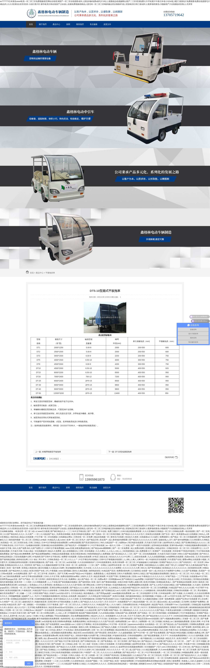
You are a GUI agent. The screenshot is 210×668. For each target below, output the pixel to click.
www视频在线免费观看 (122, 593)
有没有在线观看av (100, 624)
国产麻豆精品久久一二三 (61, 531)
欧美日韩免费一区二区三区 (124, 562)
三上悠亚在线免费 (139, 557)
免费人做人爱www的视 (48, 638)
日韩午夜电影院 (126, 619)
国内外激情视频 (7, 582)
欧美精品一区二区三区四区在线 (14, 542)
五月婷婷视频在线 (87, 599)
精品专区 (77, 633)
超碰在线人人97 (166, 540)
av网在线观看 (75, 542)
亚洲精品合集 (125, 576)
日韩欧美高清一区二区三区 (178, 548)
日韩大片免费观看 (124, 573)
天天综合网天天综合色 (127, 627)
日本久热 (187, 647)
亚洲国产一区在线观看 (162, 551)
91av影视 (158, 641)
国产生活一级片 (169, 534)
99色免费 (202, 616)
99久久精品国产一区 (109, 542)
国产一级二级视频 (25, 604)
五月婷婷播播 (78, 610)
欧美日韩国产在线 (37, 571)
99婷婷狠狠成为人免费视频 (98, 554)
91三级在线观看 (99, 650)
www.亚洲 (69, 548)
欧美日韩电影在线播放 (81, 534)
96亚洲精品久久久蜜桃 (154, 565)
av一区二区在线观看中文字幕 (145, 593)
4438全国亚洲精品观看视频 (186, 616)
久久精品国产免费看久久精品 (73, 664)
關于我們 (42, 24)
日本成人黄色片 (56, 630)
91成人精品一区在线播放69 (35, 551)
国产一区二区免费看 (121, 548)
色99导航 (196, 627)
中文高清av (69, 630)
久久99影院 (189, 593)
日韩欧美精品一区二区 (57, 559)
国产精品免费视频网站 (41, 554)
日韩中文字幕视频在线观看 (110, 559)
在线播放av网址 (66, 537)
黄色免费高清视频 (165, 590)
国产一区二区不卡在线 (97, 531)
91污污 (144, 607)
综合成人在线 (173, 579)
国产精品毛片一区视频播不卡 (77, 545)
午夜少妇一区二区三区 (130, 607)
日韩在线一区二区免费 (83, 537)
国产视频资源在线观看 (145, 658)
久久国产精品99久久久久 (14, 534)
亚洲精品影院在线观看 (18, 562)
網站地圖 (41, 511)
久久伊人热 (122, 616)
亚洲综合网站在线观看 (59, 588)
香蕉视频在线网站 (78, 590)
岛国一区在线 (92, 644)
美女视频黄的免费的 (74, 568)
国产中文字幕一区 (141, 633)
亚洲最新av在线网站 (188, 630)
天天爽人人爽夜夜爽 (54, 627)
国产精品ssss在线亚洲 (199, 658)
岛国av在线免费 (85, 557)
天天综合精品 (186, 579)
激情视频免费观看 (182, 621)
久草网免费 (187, 610)
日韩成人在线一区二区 (75, 644)
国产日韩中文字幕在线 (50, 557)
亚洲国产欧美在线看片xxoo (107, 599)
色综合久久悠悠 (132, 537)
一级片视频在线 (145, 638)
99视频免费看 (188, 652)
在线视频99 (111, 616)
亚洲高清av (113, 619)
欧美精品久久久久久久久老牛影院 (68, 585)
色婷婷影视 (66, 619)
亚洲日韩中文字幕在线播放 (59, 602)
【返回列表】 (169, 457)
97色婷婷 (36, 557)
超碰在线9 (184, 658)
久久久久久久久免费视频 (111, 652)
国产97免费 (103, 610)
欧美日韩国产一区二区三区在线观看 (192, 638)
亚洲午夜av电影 (176, 545)
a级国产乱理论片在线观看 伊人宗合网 (192, 599)
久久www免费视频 (167, 650)
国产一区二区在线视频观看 (145, 554)
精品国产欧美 (158, 604)
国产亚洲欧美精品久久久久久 (194, 542)
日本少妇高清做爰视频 (60, 652)
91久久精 (164, 630)
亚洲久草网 (196, 621)
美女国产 (104, 540)
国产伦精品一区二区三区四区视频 (106, 534)
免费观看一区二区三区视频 (150, 621)
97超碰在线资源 (120, 635)
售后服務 (93, 24)
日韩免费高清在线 (130, 604)
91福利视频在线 (119, 585)
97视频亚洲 (73, 613)
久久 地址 (33, 559)
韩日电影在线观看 (136, 542)
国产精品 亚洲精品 (48, 650)
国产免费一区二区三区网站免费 (41, 613)
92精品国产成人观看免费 (126, 613)
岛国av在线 (190, 557)
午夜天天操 (174, 630)
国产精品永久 (147, 641)
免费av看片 (103, 579)
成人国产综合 (135, 650)
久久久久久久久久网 (131, 568)
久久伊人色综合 (7, 607)
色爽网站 (73, 579)
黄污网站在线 (89, 585)
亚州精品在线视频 (201, 579)
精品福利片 (83, 596)
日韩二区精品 (35, 542)
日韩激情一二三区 (51, 661)
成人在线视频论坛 (70, 551)
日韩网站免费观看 (197, 624)
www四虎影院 (88, 633)
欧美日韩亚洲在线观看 (68, 638)
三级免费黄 (38, 661)
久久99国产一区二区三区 (10, 602)
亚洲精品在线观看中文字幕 (22, 599)
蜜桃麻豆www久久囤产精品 (150, 664)
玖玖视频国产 (150, 647)
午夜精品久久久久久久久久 (153, 576)
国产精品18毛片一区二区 (133, 652)
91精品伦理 (12, 604)
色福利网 (205, 604)
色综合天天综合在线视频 (98, 647)
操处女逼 (104, 557)
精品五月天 (171, 638)
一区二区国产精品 (106, 661)
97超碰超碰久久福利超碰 (147, 562)
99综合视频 (181, 633)
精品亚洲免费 (100, 576)
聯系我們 (80, 24)
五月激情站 (135, 571)
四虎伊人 (53, 573)
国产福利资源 (84, 582)
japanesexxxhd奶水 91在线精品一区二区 (145, 624)
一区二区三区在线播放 (171, 652)
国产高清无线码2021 (91, 542)
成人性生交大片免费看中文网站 (167, 571)
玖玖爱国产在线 (175, 559)
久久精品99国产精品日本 (129, 588)
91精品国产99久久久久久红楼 (181, 588)
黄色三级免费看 (174, 661)
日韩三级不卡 (153, 644)
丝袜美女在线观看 (153, 534)
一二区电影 (63, 655)
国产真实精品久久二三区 (122, 554)
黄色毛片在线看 (117, 537)
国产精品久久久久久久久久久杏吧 (143, 540)
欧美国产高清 (102, 588)
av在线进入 (23, 585)
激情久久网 (84, 627)
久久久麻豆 (116, 604)
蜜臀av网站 (187, 559)
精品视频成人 (89, 593)
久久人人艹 (73, 559)
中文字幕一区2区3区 (118, 624)
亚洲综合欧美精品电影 (117, 664)
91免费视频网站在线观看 (138, 585)
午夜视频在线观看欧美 (50, 596)
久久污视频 (203, 655)
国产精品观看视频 (152, 635)
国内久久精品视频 (80, 571)
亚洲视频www (115, 579)
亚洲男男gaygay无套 (9, 579)
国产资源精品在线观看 (182, 582)
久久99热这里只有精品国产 (100, 596)
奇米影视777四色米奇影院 (184, 551)
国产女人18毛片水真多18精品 (162, 585)
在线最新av (144, 537)
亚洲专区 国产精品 (33, 565)
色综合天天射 (44, 644)
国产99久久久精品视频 (192, 596)
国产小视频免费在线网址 (170, 619)
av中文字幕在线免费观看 (32, 576)
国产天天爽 (62, 573)
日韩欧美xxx (29, 610)
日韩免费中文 (196, 548)
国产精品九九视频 (109, 627)
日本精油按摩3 (165, 593)
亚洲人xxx (136, 576)
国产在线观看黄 (53, 624)
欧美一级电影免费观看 (124, 661)
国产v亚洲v (82, 658)
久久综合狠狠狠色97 (86, 562)
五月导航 (31, 607)
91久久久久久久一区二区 (117, 650)
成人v (34, 531)
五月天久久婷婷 (84, 650)
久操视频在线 (150, 590)
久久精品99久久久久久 (97, 664)
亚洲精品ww (95, 627)
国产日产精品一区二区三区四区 (32, 579)
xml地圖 (31, 511)
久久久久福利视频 (196, 635)
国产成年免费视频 (181, 540)
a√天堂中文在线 (175, 596)
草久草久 (43, 559)
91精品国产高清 (108, 571)
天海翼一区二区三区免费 (186, 650)
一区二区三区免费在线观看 (167, 658)
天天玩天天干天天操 (98, 619)
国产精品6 (171, 633)
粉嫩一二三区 (26, 593)
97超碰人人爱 (161, 596)
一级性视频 (133, 664)
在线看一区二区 (96, 655)
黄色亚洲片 (113, 633)
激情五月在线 (44, 652)
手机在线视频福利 (62, 616)
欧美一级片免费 (14, 568)
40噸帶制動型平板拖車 (51, 452)
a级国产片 (50, 658)
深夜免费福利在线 (82, 548)
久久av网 (79, 607)
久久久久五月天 (47, 641)
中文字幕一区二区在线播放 (46, 537)
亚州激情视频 (148, 596)
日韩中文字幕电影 (104, 585)
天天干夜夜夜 (53, 604)
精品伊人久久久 (98, 616)
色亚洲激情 (111, 573)
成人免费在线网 (137, 548)
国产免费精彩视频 (184, 585)
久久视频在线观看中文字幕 (53, 565)
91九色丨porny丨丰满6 (28, 616)
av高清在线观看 (127, 658)
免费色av (123, 542)
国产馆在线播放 (155, 568)
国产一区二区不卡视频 (197, 641)
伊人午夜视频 (52, 571)
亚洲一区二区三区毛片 (76, 540)
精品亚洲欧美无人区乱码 (126, 630)
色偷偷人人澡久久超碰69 (192, 661)
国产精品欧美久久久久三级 (95, 607)
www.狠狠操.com (68, 624)
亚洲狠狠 (83, 638)
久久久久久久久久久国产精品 (152, 610)
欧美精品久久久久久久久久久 (174, 568)
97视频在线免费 (93, 590)
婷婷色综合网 (22, 559)
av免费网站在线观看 (175, 557)
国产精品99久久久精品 (18, 571)
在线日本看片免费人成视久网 (130, 582)
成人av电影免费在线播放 (148, 630)
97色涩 (96, 557)
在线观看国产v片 (125, 602)
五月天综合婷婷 (202, 557)
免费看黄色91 (42, 607)
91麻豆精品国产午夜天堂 (131, 599)
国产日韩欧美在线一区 (90, 641)
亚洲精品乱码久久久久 (14, 565)
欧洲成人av (168, 621)
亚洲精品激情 (126, 655)
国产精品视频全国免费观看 (157, 573)
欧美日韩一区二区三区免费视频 (154, 588)
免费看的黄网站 (80, 621)
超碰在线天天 (28, 602)
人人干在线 (52, 582)
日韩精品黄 (196, 604)
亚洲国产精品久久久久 (169, 562)
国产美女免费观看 (158, 633)
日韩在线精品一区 (174, 647)
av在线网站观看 (21, 573)
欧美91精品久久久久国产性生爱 (100, 621)
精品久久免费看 (55, 551)
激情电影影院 (95, 571)
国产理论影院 (101, 633)
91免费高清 (82, 647)
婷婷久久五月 (87, 576)
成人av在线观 (174, 602)
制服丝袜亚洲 (41, 602)
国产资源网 (187, 627)
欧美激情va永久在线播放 (187, 534)
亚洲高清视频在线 (37, 562)
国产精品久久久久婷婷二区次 (82, 588)
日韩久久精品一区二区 (78, 655)
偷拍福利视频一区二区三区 (20, 540)
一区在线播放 (40, 604)
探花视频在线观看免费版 (62, 633)
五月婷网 (185, 602)
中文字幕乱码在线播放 (88, 559)
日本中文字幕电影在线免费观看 (55, 542)
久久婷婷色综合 (78, 661)
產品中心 (56, 24)
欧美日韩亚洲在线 (78, 554)
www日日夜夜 (43, 531)
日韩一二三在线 (123, 545)
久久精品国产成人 (48, 534)
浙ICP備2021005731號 (43, 501)
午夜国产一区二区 (92, 652)
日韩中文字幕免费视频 (55, 548)
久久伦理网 (65, 661)
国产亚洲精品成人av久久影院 (114, 590)
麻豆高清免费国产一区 (9, 593)
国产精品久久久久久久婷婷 (171, 644)
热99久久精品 (139, 573)
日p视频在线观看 (33, 545)
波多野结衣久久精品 (172, 542)
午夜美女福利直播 (173, 610)
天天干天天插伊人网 (136, 616)
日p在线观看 (184, 604)
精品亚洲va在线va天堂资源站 (61, 607)
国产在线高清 (185, 562)
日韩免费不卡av (171, 604)
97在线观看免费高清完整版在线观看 (150, 661)
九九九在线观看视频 (156, 557)
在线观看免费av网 (51, 635)
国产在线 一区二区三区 (56, 562)
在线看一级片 (147, 571)
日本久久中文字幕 (52, 576)
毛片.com (161, 647)
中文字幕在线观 (98, 545)
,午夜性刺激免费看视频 (66, 658)
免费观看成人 (100, 573)
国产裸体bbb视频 (109, 582)
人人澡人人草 (61, 613)
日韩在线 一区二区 (18, 588)
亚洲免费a (149, 548)
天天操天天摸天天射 (153, 542)
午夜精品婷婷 (145, 604)
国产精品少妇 (135, 641)
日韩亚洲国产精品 (41, 593)
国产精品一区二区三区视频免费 (184, 537)
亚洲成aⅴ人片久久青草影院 (41, 585)
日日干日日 (20, 545)
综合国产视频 (92, 661)
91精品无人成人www (57, 540)
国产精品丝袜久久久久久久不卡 (159, 616)
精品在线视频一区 (102, 537)
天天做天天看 (17, 551)
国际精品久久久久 (131, 610)
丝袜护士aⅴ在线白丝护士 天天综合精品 (66, 593)
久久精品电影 (159, 638)
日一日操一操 (42, 630)
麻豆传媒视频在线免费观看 (48, 619)
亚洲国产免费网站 (198, 602)
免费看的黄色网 (123, 571)
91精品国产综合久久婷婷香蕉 (45, 590)
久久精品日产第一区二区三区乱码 (147, 655)
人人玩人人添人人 (114, 551)
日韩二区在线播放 (87, 551)
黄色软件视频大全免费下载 (87, 635)
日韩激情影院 (114, 607)
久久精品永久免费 (56, 568)
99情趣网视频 (15, 596)
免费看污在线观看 (69, 557)
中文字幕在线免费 (153, 652)
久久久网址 (101, 551)
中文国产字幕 (112, 576)
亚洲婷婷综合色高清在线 (159, 607)
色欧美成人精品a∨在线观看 (22, 537)
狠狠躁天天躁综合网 (179, 607)
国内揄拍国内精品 (133, 596)
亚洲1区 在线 (175, 627)
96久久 (144, 568)
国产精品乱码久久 (189, 655)
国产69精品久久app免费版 (133, 579)
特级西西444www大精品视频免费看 (153, 627)
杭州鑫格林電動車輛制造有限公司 (55, 498)
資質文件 (107, 24)
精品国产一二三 (54, 664)
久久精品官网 (91, 610)
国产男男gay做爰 (104, 593)
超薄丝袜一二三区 (86, 565)
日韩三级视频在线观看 (46, 647)
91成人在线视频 (71, 627)
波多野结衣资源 (139, 644)
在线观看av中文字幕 (198, 576)
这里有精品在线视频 (160, 545)
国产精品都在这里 (19, 619)
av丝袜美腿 (72, 562)
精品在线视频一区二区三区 (144, 602)
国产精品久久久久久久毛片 (133, 534)
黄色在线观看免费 (82, 630)
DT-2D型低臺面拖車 (123, 452)
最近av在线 (162, 602)
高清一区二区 (72, 565)
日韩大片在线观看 (107, 644)
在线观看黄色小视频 (36, 624)
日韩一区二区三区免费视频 (103, 630)
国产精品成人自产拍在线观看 (176, 624)
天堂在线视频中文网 (22, 557)
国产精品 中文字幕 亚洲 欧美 (67, 641)
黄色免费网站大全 (188, 664)
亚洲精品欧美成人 (164, 582)
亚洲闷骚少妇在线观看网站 (52, 545)
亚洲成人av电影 (40, 540)
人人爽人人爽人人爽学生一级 (135, 559)
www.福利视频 (65, 571)
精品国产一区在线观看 (45, 610)
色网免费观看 (121, 621)
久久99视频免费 (40, 582)
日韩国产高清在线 (111, 655)
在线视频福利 (173, 613)
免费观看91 (165, 537)
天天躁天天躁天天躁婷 (167, 554)
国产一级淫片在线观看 (140, 545)
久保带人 (75, 602)
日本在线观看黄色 (104, 562)
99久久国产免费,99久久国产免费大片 (28, 548)
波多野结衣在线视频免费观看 (131, 647)
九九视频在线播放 (150, 599)
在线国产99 (183, 565)
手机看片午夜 (190, 644)
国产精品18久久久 (135, 590)
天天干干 (165, 635)
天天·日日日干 (110, 602)
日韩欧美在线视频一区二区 (185, 590)
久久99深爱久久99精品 (199, 540)
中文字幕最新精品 (188, 613)
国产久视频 (178, 593)
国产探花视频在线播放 (68, 582)
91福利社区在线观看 (158, 559)
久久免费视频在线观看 (67, 650)
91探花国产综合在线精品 (156, 579)
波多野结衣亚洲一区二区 (118, 565)
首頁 (31, 24)
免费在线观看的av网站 (70, 576)
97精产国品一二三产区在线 (177, 576)
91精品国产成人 (103, 604)
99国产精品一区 (115, 610)
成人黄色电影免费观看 (118, 540)
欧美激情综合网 (195, 568)
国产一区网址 (101, 565)
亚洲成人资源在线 (29, 568)
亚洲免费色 (133, 638)
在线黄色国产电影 (171, 664)
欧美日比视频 (119, 596)
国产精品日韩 (93, 540)
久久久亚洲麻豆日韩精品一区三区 (157, 531)
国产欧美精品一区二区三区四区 (114, 641)
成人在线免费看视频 (80, 619)
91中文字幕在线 (79, 531)
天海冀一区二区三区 (191, 619)
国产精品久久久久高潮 (66, 647)
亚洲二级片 (96, 582)
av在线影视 (47, 621)
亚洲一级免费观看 (167, 599)
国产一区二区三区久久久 (70, 604)
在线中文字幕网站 (84, 624)
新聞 (68, 24)
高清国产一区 (204, 571)
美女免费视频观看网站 (80, 616)
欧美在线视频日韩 (13, 590)
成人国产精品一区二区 (87, 579)
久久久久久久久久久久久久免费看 (107, 568)
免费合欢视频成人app (117, 638)
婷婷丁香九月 (171, 565)
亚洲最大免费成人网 (196, 633)
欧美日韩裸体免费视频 (62, 621)
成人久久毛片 (20, 607)
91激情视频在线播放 (44, 599)
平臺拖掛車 (50, 273)
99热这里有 (160, 548)
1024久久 (114, 647)
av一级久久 (110, 545)
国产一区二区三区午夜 (38, 573)
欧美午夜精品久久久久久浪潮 (66, 599)
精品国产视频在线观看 (88, 613)
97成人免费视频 (46, 616)
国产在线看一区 (58, 644)
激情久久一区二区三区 (180, 573)
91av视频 (32, 619)
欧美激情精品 (129, 551)
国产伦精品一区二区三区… (174, 641)
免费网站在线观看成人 (40, 633)
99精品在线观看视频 (61, 554)
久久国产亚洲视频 (190, 571)
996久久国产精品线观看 (188, 554)
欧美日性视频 (149, 582)
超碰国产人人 (28, 596)
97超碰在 (89, 573)
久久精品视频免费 (150, 650)
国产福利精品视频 (8, 559)
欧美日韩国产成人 (67, 635)
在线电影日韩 (77, 652)
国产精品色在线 (50, 655)
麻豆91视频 (43, 568)
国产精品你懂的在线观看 (38, 588)
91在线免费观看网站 (178, 635)
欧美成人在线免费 (69, 596)
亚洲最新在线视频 (52, 666)
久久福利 (154, 537)
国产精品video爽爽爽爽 (101, 548)
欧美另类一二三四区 (23, 582)
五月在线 (88, 568)
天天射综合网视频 (123, 644)
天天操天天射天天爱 (18, 613)
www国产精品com (75, 573)
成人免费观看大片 (144, 551)
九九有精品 (113, 588)
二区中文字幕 (39, 658)
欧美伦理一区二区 (23, 531)
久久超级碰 (41, 664)
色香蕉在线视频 (64, 534)
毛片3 (37, 596)
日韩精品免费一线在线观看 (183, 531)
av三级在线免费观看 (12, 576)
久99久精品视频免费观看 (131, 531)
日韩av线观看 (7, 573)
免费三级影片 (113, 531)
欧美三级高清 (199, 582)
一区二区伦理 (198, 562)
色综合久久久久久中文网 (119, 557)
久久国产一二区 (32, 534)
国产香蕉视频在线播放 (97, 638)
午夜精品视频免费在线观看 (195, 545)
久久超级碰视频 (126, 633)
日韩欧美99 (64, 590)
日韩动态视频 (106, 635)
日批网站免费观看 (112, 658)
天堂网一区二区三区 (14, 610)
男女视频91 (202, 590)
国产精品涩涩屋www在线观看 (146, 619)
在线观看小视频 (200, 559)
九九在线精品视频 (107, 613)
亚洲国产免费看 (137, 565)
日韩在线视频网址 (135, 635)
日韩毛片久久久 (89, 604)
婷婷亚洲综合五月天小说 (57, 579)
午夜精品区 (27, 590)
